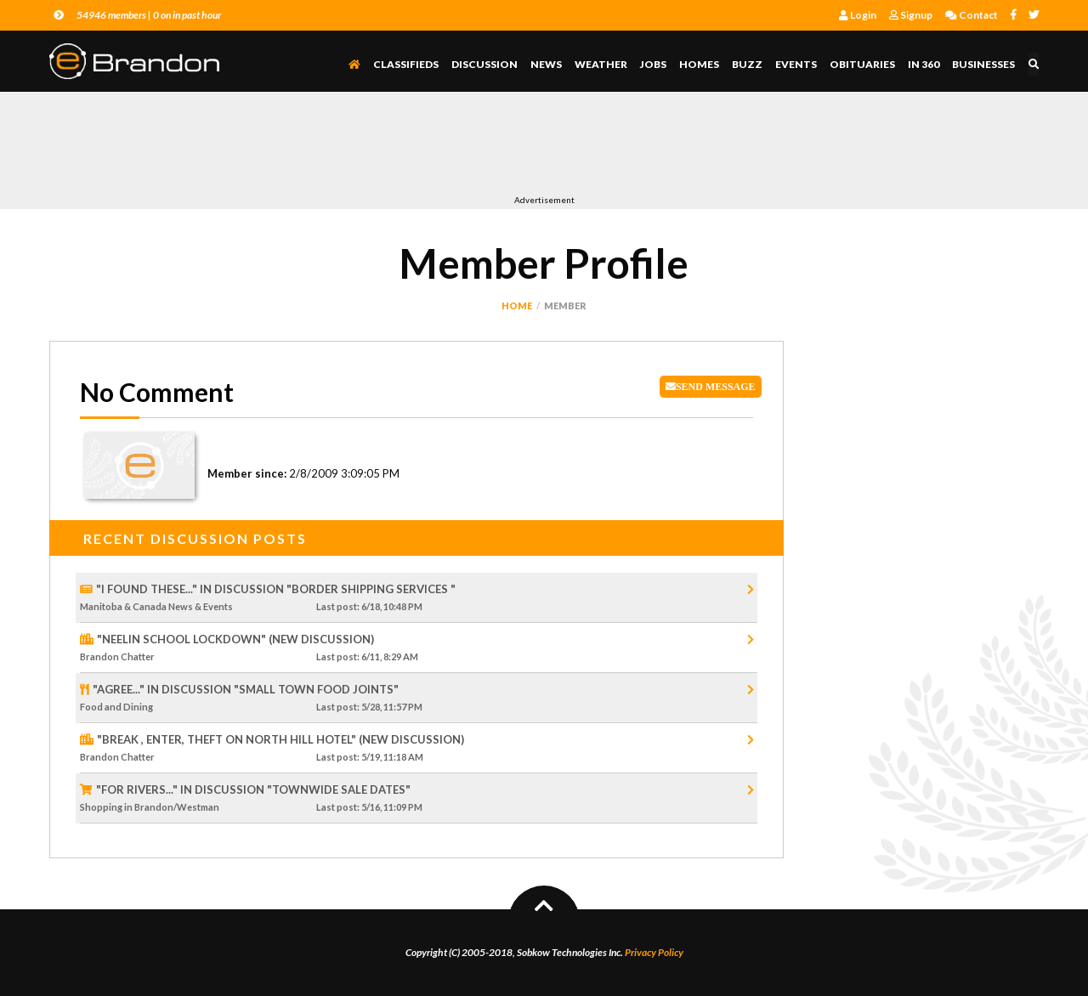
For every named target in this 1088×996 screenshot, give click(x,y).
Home (517, 305)
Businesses (984, 64)
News (547, 64)
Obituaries (863, 64)
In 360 (924, 64)
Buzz (748, 64)
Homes (700, 64)
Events (797, 64)
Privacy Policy (654, 952)
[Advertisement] (358, 147)
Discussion (485, 64)
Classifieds (406, 64)
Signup (910, 14)
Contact (971, 14)
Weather (601, 64)
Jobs (654, 64)
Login (857, 14)
